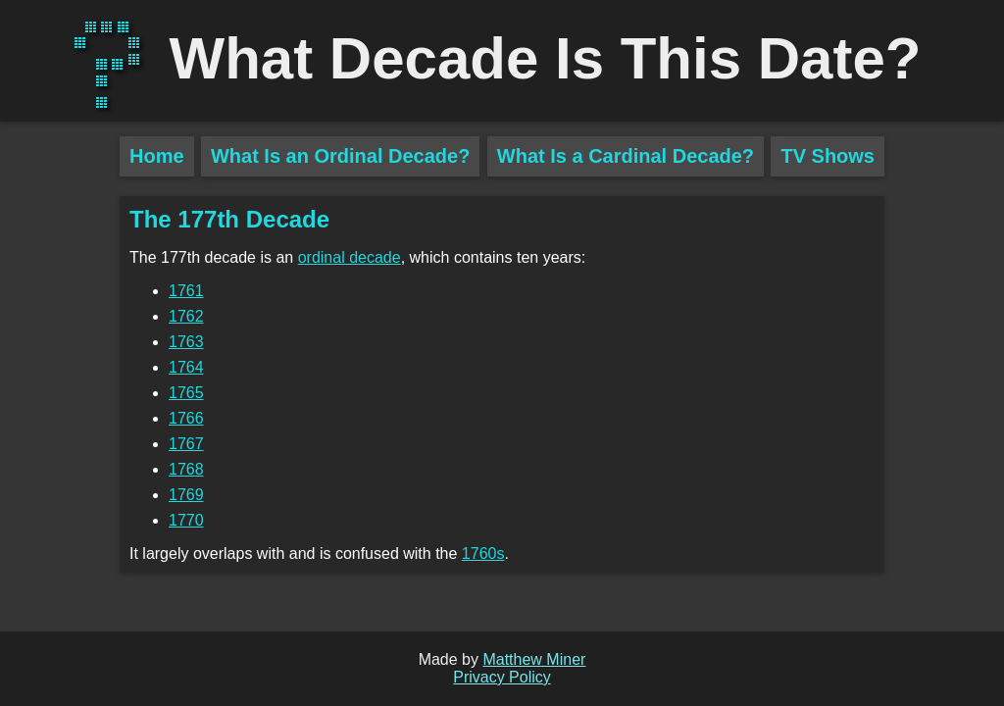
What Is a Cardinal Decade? (625, 156)
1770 (186, 520)
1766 (186, 418)
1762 (186, 316)
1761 (186, 290)
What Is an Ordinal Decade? (341, 156)
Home (156, 156)
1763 (186, 341)
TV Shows (827, 156)
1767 (186, 443)
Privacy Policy (502, 677)
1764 (186, 367)
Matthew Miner (533, 659)
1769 (186, 494)
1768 (186, 469)
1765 (186, 392)
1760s (483, 553)
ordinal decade (349, 257)
